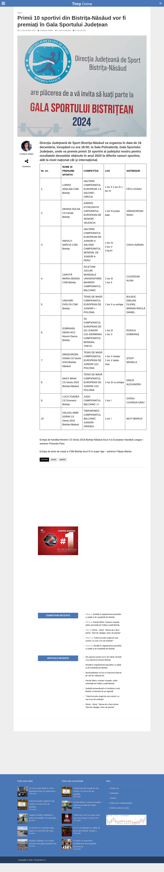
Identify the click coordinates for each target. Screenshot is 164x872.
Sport (19, 13)
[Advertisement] (93, 491)
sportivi (62, 459)
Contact (113, 807)
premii (53, 459)
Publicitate (114, 802)
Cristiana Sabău (46, 30)
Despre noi (114, 797)
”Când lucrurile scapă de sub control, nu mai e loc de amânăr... (41, 813)
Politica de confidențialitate (121, 812)
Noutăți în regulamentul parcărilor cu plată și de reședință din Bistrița (101, 617)
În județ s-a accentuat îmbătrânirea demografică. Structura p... (85, 852)
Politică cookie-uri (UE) (120, 817)
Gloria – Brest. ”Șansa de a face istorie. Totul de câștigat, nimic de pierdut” (103, 636)
